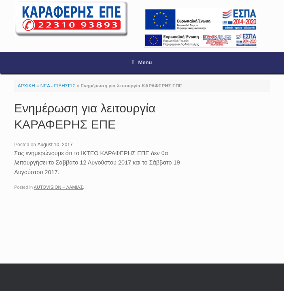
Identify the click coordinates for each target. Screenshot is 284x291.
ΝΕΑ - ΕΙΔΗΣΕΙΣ (58, 85)
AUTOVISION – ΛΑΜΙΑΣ (58, 187)
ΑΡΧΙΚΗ (26, 85)
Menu (142, 62)
